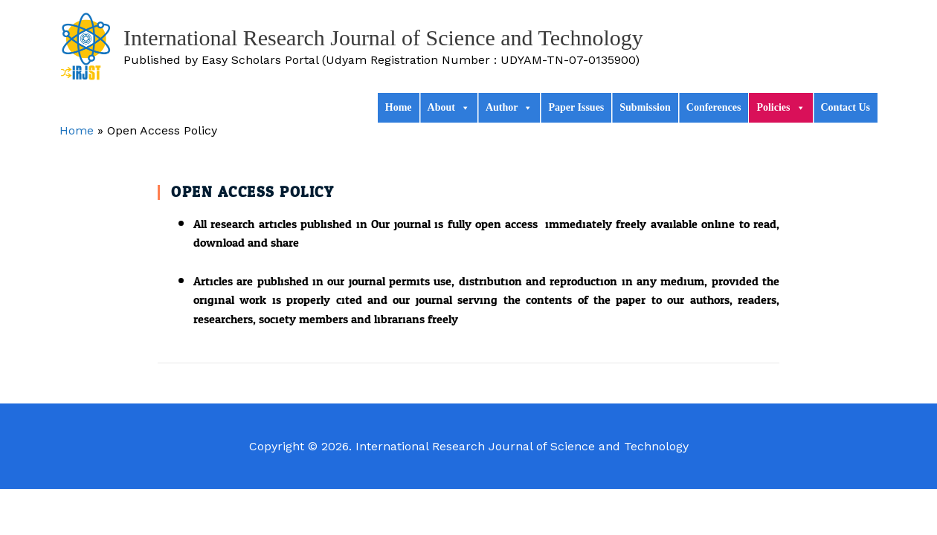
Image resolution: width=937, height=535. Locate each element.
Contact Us (846, 107)
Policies (780, 107)
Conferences (713, 107)
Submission (644, 107)
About (449, 107)
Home (398, 107)
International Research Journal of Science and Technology (383, 37)
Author (509, 107)
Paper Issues (576, 107)
